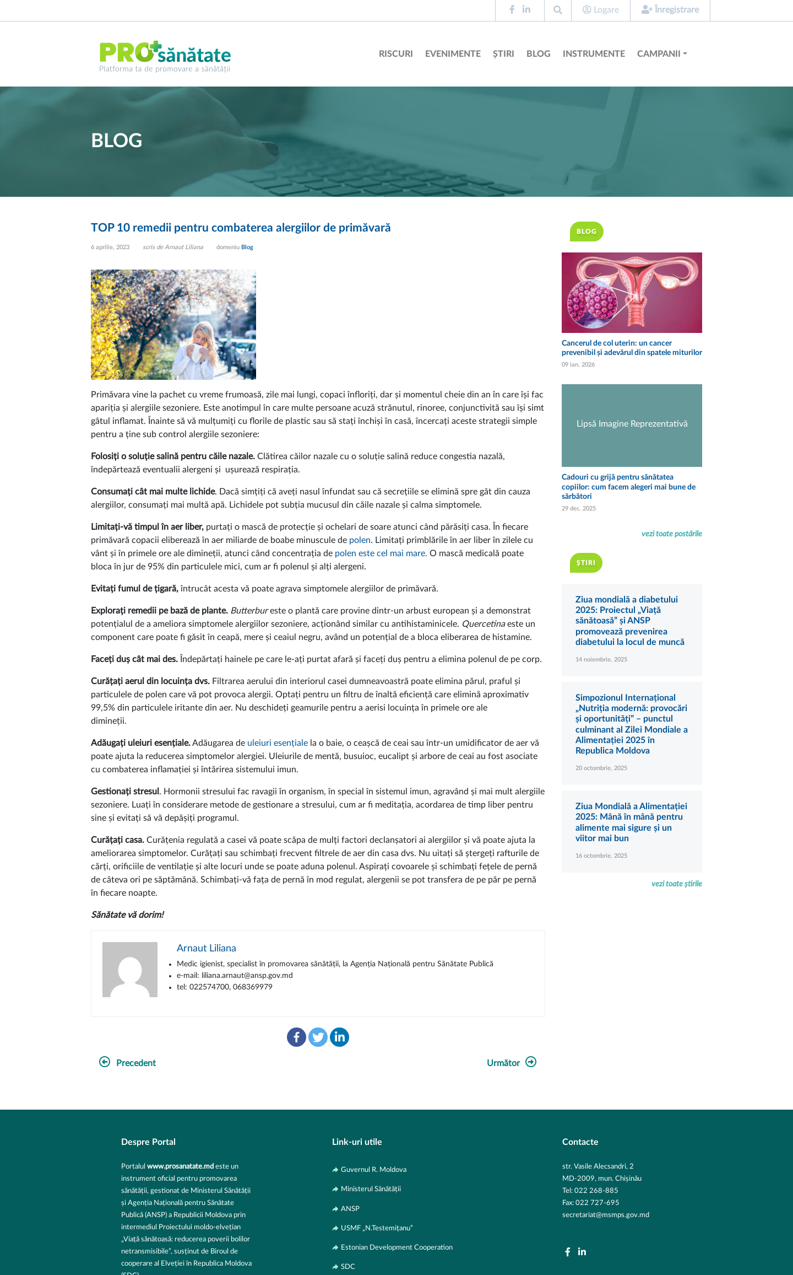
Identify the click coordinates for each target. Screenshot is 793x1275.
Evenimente (453, 54)
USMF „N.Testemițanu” (377, 1228)
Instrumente (594, 54)
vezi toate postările (672, 534)
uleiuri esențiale (276, 743)
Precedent (127, 1063)
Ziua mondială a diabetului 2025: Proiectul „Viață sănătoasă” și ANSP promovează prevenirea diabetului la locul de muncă (630, 621)
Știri (503, 54)
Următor (512, 1063)
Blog (538, 54)
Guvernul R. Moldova (373, 1169)
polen (360, 540)
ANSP (350, 1209)
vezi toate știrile (676, 884)
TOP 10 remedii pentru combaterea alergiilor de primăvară (241, 228)
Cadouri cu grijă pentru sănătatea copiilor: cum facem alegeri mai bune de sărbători (629, 487)
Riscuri (396, 54)
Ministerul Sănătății (371, 1189)
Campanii (659, 54)
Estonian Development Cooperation (397, 1247)
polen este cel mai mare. (381, 553)
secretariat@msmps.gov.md (605, 1215)
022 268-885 (596, 1190)
